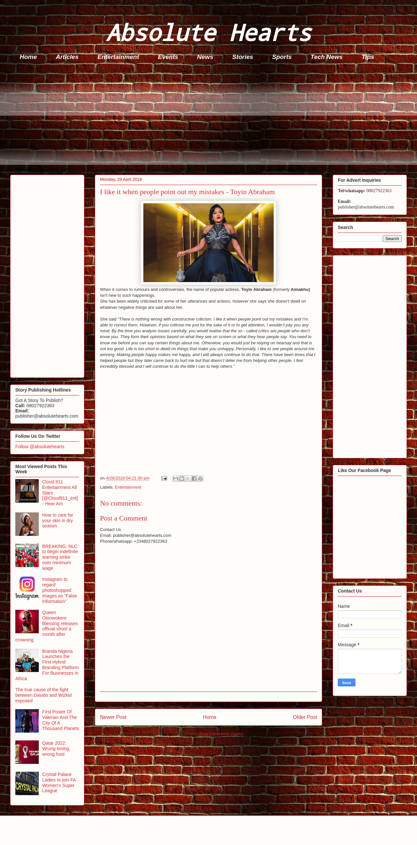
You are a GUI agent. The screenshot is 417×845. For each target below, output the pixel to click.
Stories (242, 56)
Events (168, 56)
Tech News (326, 56)
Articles (67, 56)
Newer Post (113, 717)
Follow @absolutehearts (39, 446)
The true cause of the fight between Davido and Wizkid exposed (43, 695)
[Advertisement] (205, 119)
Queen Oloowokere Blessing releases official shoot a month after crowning (46, 626)
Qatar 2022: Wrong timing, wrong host (56, 748)
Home (28, 56)
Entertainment (118, 56)
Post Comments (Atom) (221, 733)
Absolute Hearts (208, 32)
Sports (282, 56)
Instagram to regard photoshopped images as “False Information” (59, 590)
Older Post (305, 717)
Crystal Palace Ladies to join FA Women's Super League (59, 782)
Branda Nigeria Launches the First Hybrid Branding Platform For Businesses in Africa (47, 665)
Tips (368, 56)
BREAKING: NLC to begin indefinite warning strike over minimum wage (60, 557)
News (205, 56)
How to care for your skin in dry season (57, 520)
